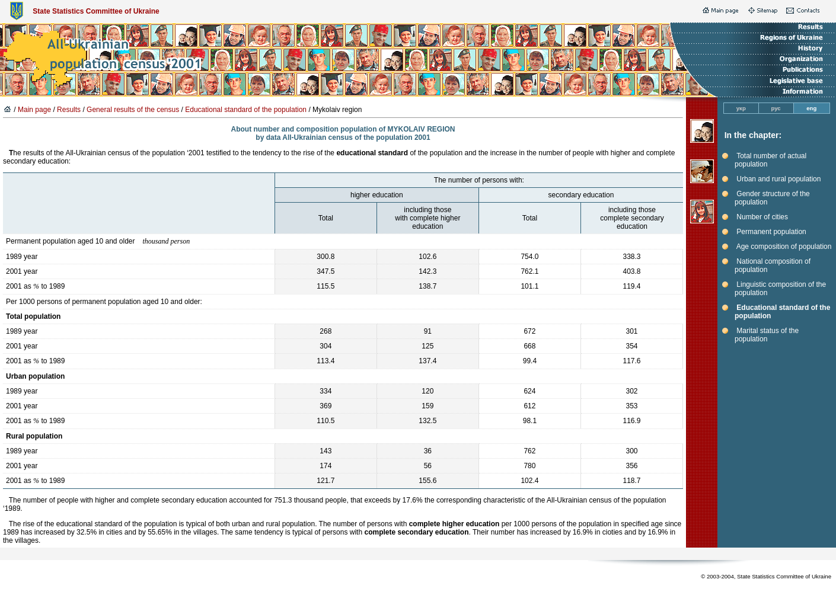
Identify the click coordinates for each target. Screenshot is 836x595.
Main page (34, 109)
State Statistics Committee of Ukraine (96, 11)
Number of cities (762, 217)
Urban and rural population (778, 179)
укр (741, 108)
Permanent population (771, 232)
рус (776, 108)
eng (811, 108)
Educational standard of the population (246, 109)
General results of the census (133, 109)
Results (69, 109)
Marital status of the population (767, 335)
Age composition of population (784, 246)
